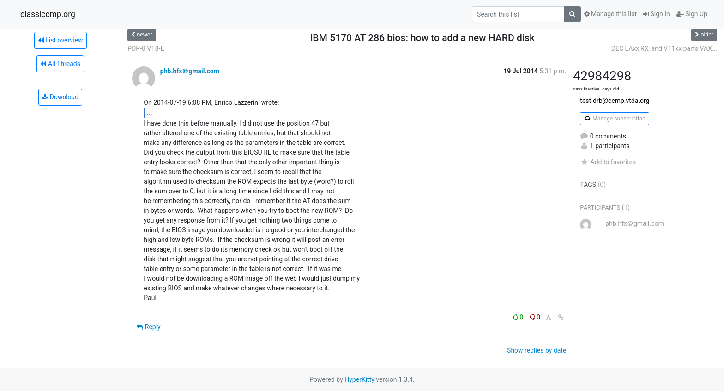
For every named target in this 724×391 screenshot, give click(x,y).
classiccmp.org (47, 14)
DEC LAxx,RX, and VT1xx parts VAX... (664, 48)
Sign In (656, 14)
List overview (60, 40)
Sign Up (691, 14)
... (149, 112)
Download (60, 97)
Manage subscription (614, 118)
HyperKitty (359, 379)
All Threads (60, 63)
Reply (148, 327)
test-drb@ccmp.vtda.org (614, 100)
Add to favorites (608, 162)
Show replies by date (536, 350)
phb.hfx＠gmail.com (189, 71)
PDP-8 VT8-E (145, 48)
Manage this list (610, 14)
